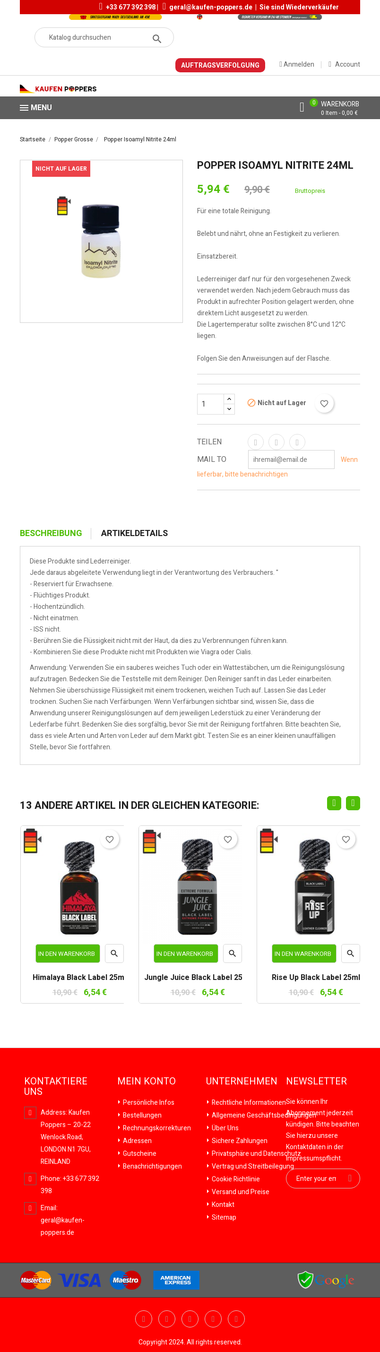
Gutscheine (138, 1154)
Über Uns (224, 1128)
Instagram (236, 1318)
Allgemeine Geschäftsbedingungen (263, 1115)
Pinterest (297, 442)
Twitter (143, 1318)
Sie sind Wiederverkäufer (299, 7)
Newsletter (316, 1081)
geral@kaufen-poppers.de (210, 7)
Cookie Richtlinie (235, 1179)
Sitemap (223, 1217)
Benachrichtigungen (151, 1166)
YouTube (166, 1318)
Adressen (136, 1141)
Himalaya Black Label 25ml (79, 978)
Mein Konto (146, 1081)
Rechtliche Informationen (248, 1103)
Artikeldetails (134, 533)
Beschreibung (51, 533)
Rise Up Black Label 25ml (316, 978)
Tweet (276, 442)
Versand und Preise (239, 1192)
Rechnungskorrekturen (156, 1128)
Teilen (256, 442)
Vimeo (213, 1318)
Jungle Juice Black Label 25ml (197, 978)
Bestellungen (141, 1115)
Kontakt (222, 1205)
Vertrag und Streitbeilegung (252, 1166)
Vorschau (114, 956)
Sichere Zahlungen (239, 1141)
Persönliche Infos (147, 1103)
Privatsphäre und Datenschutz (255, 1154)
